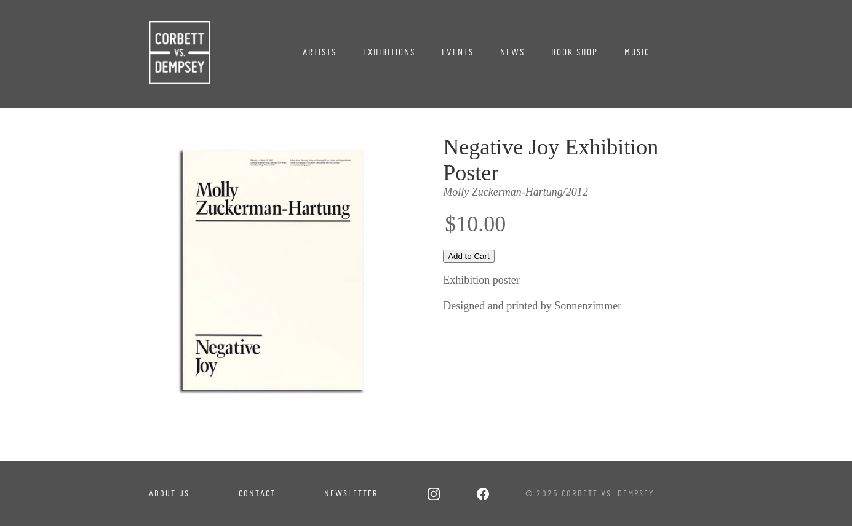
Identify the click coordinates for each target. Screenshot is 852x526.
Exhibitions (389, 52)
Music (637, 52)
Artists (319, 52)
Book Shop (574, 52)
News (512, 52)
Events (458, 52)
